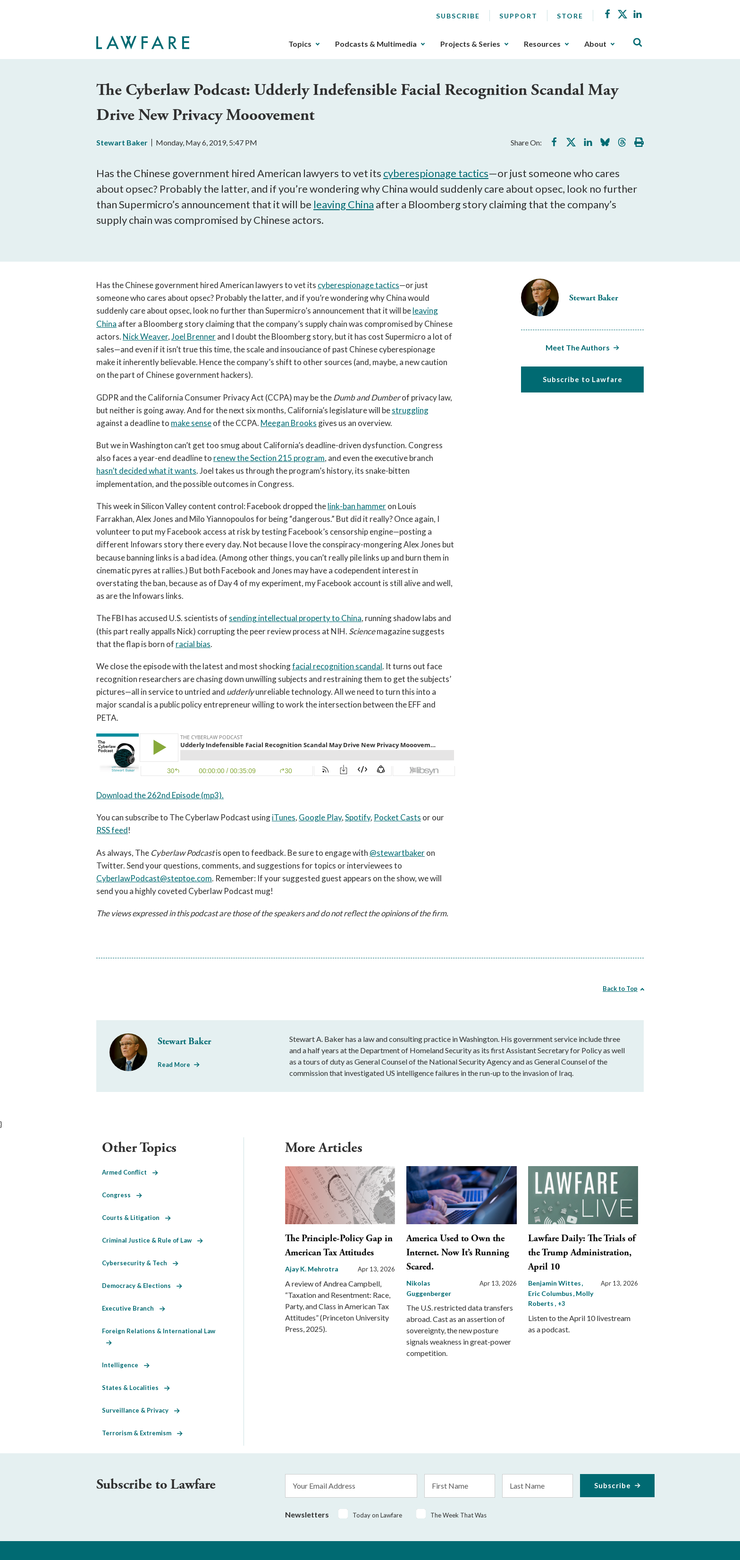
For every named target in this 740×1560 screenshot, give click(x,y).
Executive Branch (133, 1308)
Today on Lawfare (377, 1515)
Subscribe (458, 16)
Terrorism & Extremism (142, 1433)
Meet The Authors (578, 347)
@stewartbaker (397, 853)
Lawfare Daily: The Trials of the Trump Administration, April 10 (581, 1253)
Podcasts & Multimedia (376, 44)
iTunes (283, 817)
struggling (410, 410)
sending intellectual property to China (295, 618)
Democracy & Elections (142, 1285)
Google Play (320, 817)
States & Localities (136, 1387)
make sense (191, 423)
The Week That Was (458, 1515)
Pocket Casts (397, 817)
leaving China (343, 204)
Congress (122, 1195)
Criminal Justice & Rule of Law (152, 1240)
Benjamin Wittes (555, 1283)
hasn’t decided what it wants (146, 471)
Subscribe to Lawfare (582, 379)
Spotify (357, 817)
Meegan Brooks (289, 423)
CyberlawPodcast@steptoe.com (154, 878)
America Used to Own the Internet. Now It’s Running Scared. (457, 1253)
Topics (299, 44)
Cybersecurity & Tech (140, 1263)
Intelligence (126, 1365)
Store (570, 16)
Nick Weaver (145, 336)
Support (518, 16)
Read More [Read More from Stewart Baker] (174, 1064)
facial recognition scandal (337, 666)
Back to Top (620, 988)
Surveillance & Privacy (141, 1410)
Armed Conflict (130, 1172)
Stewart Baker (122, 142)
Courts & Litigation (136, 1217)
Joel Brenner (193, 336)
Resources (542, 44)
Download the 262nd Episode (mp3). (160, 795)
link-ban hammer (357, 506)
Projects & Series (470, 44)
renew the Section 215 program (269, 458)
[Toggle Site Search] (637, 42)
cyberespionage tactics (435, 173)
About (595, 44)
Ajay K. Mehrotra (311, 1269)
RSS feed (112, 830)
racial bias (193, 644)
